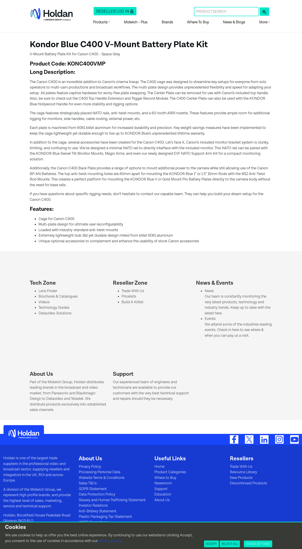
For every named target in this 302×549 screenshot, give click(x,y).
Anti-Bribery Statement (97, 511)
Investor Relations (93, 505)
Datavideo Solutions (55, 313)
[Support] (124, 364)
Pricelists (129, 296)
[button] (115, 11)
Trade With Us (133, 291)
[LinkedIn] (264, 439)
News (209, 291)
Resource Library (243, 472)
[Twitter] (249, 439)
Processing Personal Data (99, 472)
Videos (44, 302)
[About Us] (41, 364)
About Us (41, 374)
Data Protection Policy (97, 494)
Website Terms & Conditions (101, 477)
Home (159, 466)
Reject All (230, 544)
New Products (241, 477)
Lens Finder (47, 291)
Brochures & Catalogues (58, 296)
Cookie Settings (258, 544)
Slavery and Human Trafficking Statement (112, 500)
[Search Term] (226, 11)
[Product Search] (264, 11)
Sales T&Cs (88, 483)
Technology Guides (53, 307)
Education (162, 494)
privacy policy (109, 541)
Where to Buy (165, 477)
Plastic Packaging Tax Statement (105, 516)
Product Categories (170, 472)
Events (210, 318)
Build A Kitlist (132, 302)
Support (123, 374)
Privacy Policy (90, 466)
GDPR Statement (93, 489)
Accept (211, 544)
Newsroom (163, 483)
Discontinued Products (248, 483)
